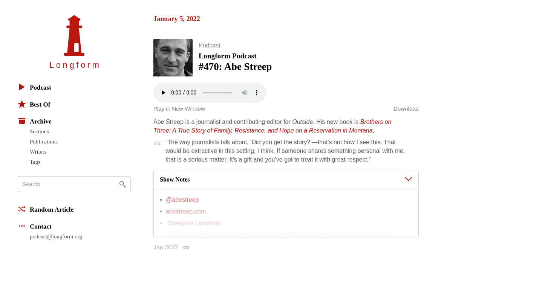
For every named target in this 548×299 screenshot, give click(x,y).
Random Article (45, 209)
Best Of (34, 104)
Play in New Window (179, 110)
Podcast (34, 87)
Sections (39, 131)
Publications (44, 142)
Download (406, 110)
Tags (35, 162)
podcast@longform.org (56, 236)
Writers (38, 152)
